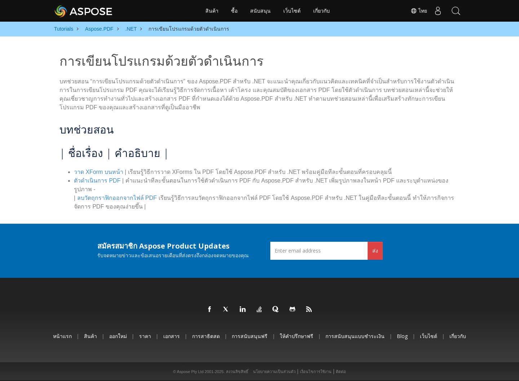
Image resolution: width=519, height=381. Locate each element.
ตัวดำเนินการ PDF (97, 181)
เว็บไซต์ (292, 11)
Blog (402, 336)
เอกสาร (171, 336)
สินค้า (211, 11)
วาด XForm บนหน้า (98, 172)
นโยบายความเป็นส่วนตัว (274, 371)
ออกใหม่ (118, 336)
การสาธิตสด (206, 336)
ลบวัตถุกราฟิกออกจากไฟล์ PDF (117, 198)
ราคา (145, 336)
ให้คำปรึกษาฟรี (296, 336)
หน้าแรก (62, 336)
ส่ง (375, 250)
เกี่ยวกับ (321, 11)
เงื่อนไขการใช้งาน (316, 371)
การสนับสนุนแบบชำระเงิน (355, 336)
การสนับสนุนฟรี (249, 336)
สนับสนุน (260, 11)
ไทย (419, 11)
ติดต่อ (341, 371)
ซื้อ (234, 11)
